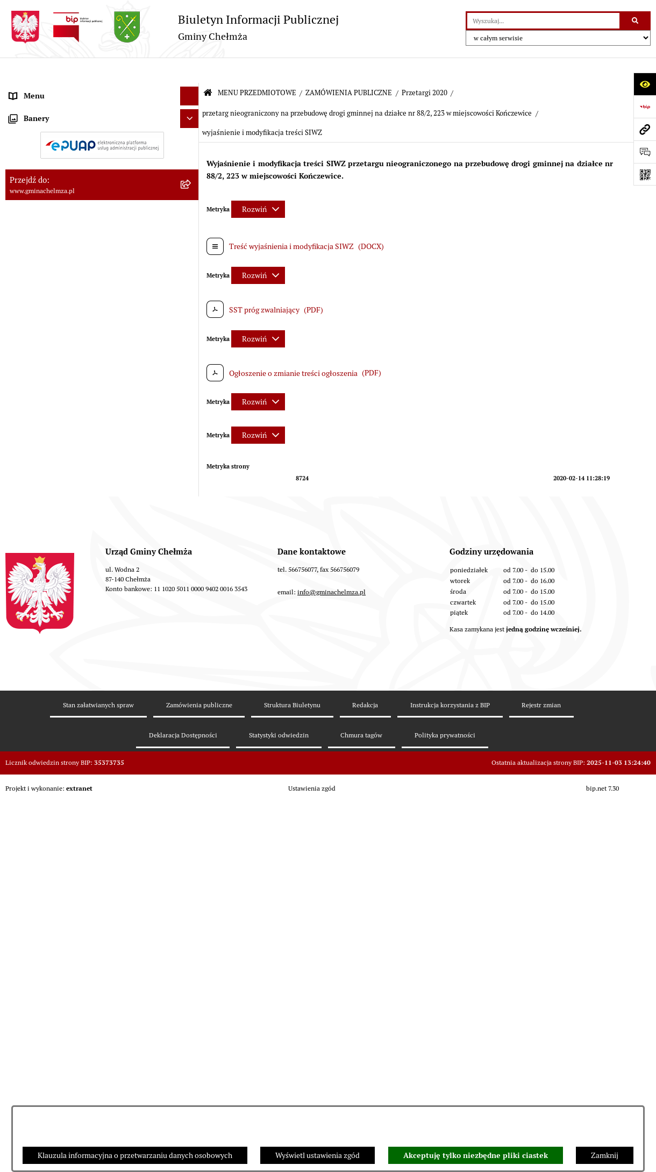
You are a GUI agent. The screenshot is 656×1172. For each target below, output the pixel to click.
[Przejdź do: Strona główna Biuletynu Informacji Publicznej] (207, 68)
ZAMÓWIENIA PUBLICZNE (348, 67)
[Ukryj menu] (189, 70)
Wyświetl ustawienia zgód (317, 1155)
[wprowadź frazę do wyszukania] (543, 20)
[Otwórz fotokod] (644, 174)
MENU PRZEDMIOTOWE (257, 67)
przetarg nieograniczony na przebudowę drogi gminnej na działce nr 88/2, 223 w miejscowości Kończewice (367, 88)
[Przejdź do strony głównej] (172, 27)
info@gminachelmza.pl (331, 1015)
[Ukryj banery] (189, 837)
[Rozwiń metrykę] (258, 184)
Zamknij (604, 1155)
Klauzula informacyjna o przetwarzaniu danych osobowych (135, 1155)
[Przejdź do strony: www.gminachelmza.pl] (644, 129)
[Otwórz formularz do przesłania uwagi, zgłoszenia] (644, 151)
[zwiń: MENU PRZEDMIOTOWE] (191, 89)
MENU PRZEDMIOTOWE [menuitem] (50, 89)
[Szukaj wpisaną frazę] (636, 20)
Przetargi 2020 (424, 67)
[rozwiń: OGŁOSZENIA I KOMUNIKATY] (191, 115)
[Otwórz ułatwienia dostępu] (644, 84)
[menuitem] (102, 115)
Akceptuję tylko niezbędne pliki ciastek (475, 1155)
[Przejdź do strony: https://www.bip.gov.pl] (644, 106)
